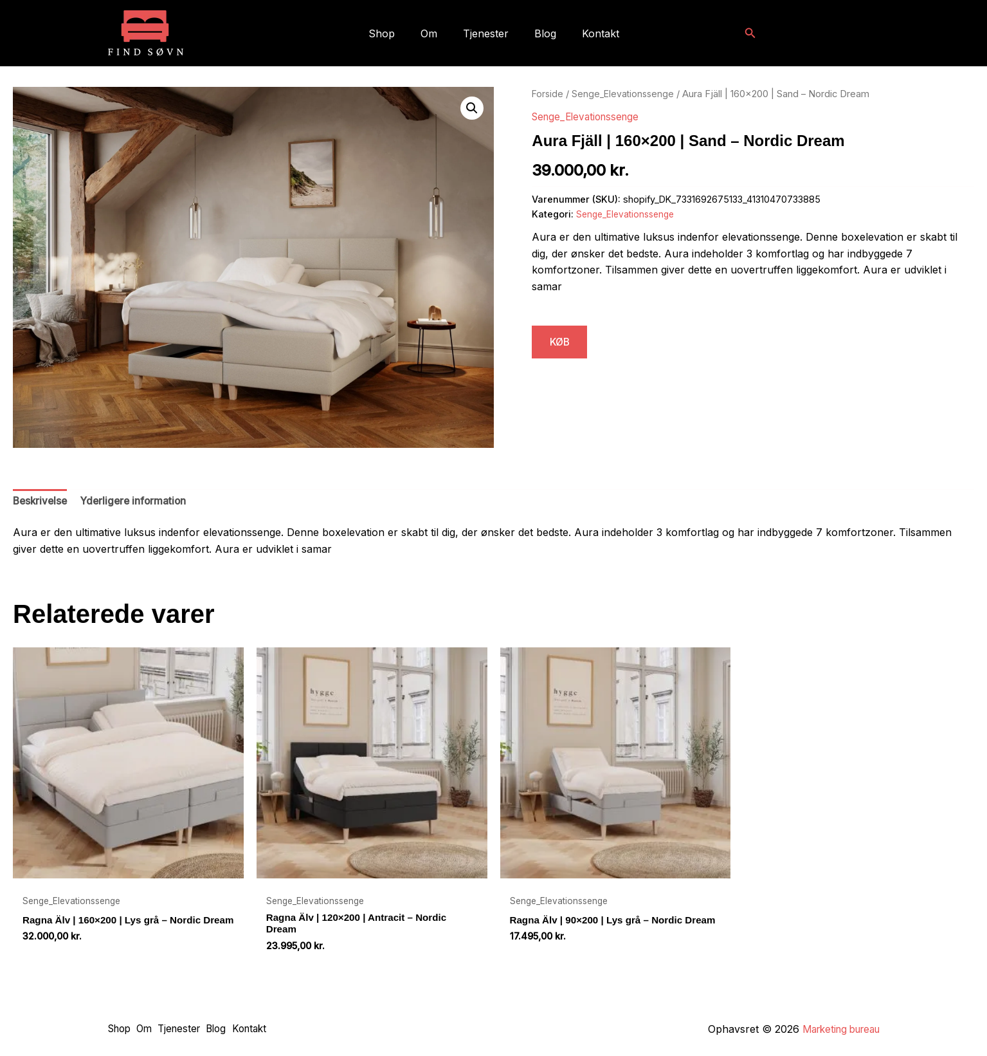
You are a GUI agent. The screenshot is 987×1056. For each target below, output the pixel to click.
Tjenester (486, 33)
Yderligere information (138, 502)
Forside (548, 94)
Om (434, 33)
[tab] (41, 502)
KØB (562, 342)
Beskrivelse (41, 502)
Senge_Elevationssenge (625, 94)
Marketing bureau (836, 1029)
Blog (540, 33)
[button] (750, 33)
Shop (392, 33)
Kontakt (590, 33)
